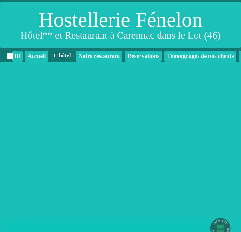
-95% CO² (220, 222)
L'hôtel (62, 55)
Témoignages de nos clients (200, 56)
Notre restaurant (99, 56)
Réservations (143, 56)
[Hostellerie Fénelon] (120, 25)
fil (16, 56)
